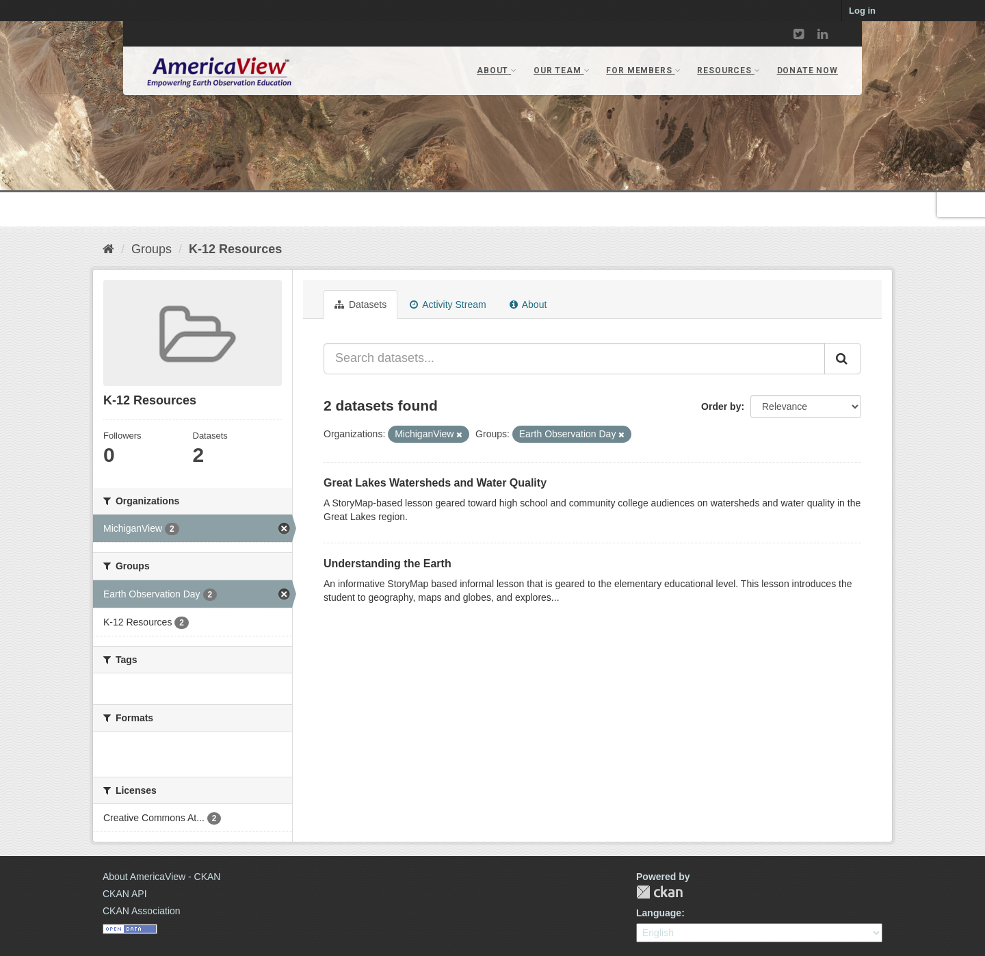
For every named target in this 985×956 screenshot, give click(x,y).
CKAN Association (142, 910)
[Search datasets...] (574, 358)
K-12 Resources (235, 249)
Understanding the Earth (387, 563)
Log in (862, 10)
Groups (151, 249)
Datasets (360, 304)
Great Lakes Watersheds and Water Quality (435, 483)
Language (658, 912)
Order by (721, 406)
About (528, 304)
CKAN (659, 892)
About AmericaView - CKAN (161, 876)
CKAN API (125, 893)
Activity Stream (448, 304)
